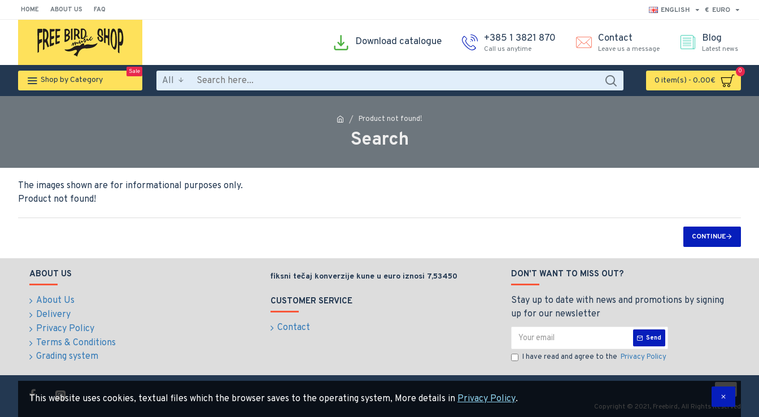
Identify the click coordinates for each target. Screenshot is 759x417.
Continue (709, 236)
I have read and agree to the (589, 357)
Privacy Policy (486, 399)
